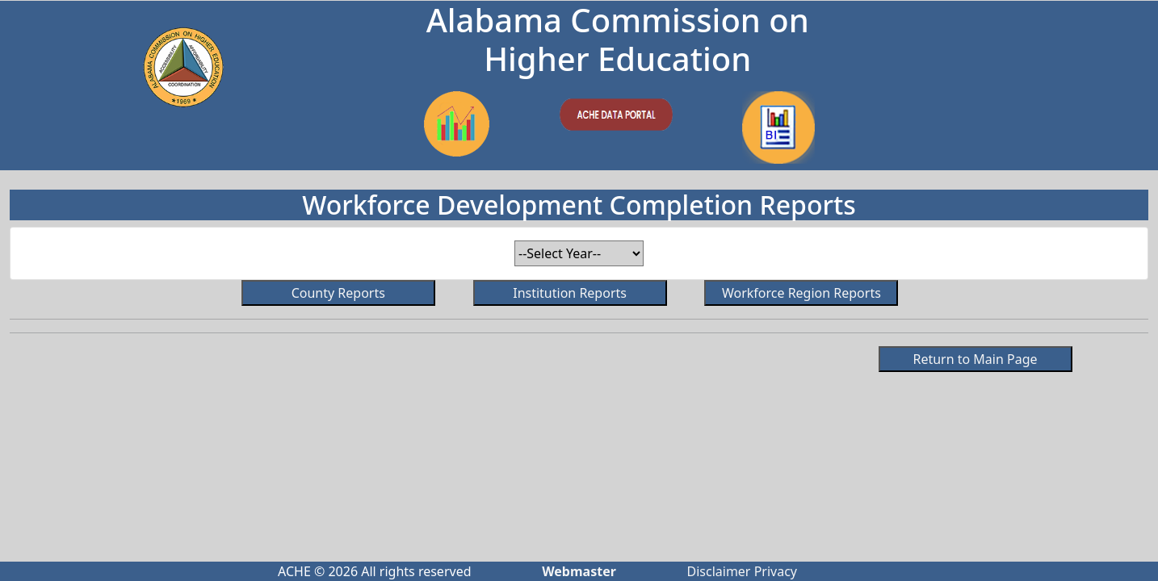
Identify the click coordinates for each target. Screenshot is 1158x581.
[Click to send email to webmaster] (579, 571)
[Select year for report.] (579, 253)
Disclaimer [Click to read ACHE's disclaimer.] (719, 571)
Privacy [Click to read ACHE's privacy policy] (775, 571)
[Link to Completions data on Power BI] (778, 127)
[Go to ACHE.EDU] (183, 67)
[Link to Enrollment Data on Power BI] (456, 124)
